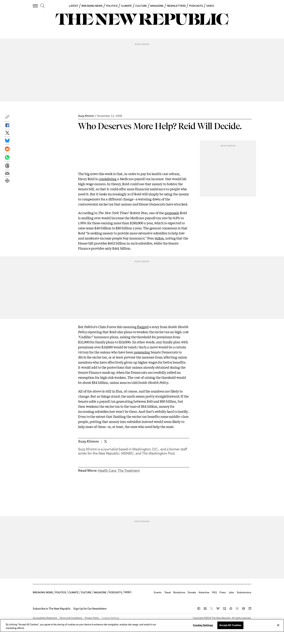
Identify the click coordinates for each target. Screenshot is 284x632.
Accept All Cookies (230, 625)
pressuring (142, 352)
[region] (142, 625)
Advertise (204, 592)
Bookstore (179, 592)
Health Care (107, 470)
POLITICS (112, 5)
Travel (167, 592)
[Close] (278, 625)
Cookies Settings (110, 618)
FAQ (214, 592)
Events (158, 592)
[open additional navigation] (35, 5)
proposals (172, 212)
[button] (7, 118)
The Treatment (129, 470)
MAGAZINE (157, 5)
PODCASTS (196, 5)
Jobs (231, 592)
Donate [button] (192, 592)
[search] (42, 6)
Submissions (244, 592)
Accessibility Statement (45, 618)
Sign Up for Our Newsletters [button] (89, 608)
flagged (142, 326)
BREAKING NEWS (92, 5)
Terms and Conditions (71, 618)
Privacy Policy (92, 618)
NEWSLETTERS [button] (176, 5)
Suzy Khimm (86, 116)
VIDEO (210, 5)
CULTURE (141, 5)
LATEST (73, 5)
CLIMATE (126, 5)
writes (159, 238)
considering (107, 178)
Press (223, 592)
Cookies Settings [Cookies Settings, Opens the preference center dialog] (203, 625)
